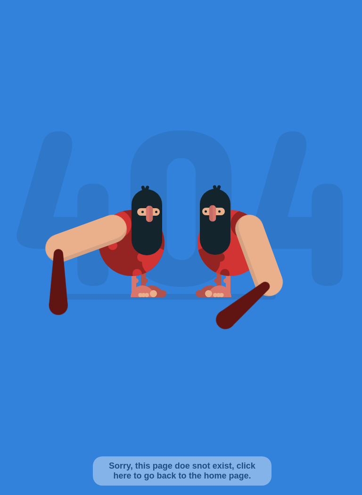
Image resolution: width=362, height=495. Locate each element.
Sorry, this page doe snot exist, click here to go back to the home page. (182, 470)
